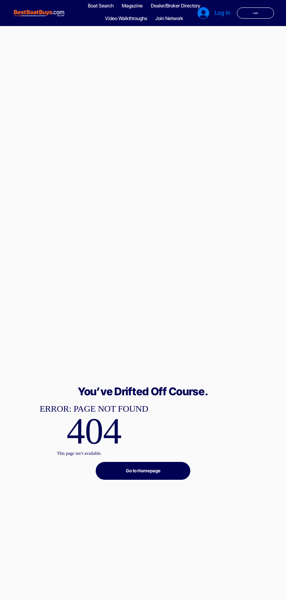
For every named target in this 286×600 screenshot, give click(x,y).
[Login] (255, 13)
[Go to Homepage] (143, 471)
